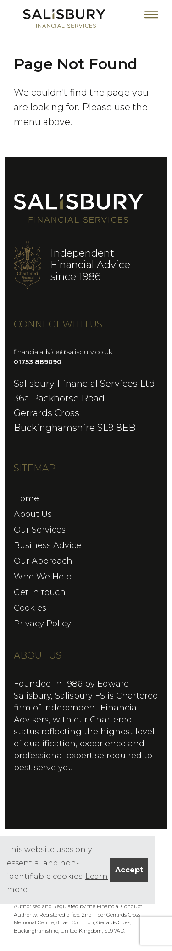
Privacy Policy (42, 624)
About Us (33, 514)
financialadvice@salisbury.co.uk (63, 352)
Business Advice (47, 545)
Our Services (40, 530)
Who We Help (43, 577)
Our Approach (43, 561)
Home (26, 498)
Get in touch (40, 592)
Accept (129, 869)
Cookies (30, 608)
